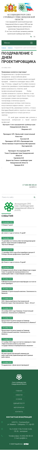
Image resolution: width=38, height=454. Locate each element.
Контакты (19, 412)
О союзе (19, 399)
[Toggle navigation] (31, 42)
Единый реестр (19, 403)
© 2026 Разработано (16, 444)
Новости (10, 47)
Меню (7, 42)
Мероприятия (19, 407)
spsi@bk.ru (32, 187)
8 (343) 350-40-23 (26, 436)
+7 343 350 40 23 (29, 185)
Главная (4, 47)
